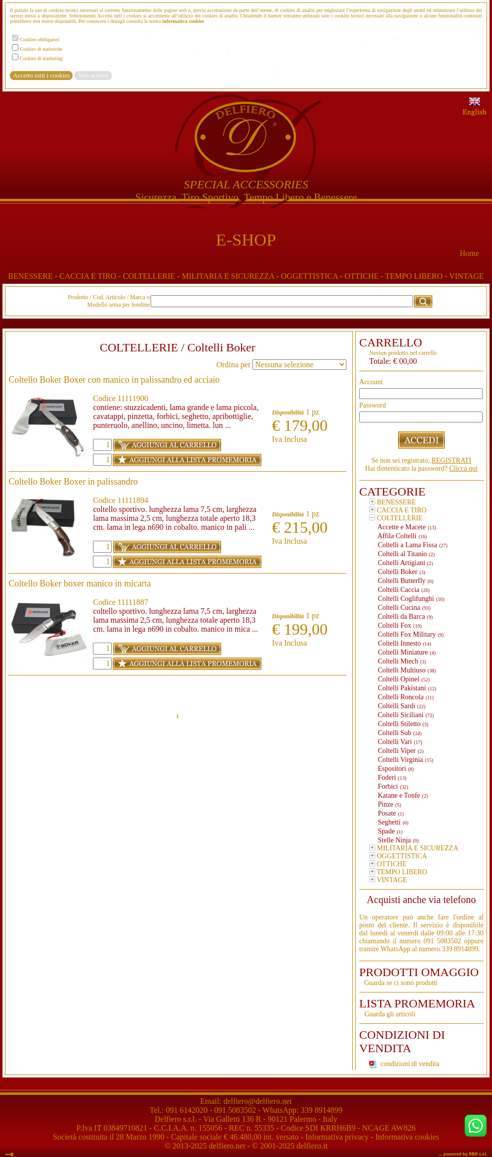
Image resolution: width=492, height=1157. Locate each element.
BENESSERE (33, 276)
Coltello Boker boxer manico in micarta (79, 583)
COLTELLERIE (152, 276)
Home (469, 253)
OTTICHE (364, 276)
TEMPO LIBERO (417, 276)
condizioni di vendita (410, 1064)
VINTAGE (466, 276)
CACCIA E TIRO (91, 276)
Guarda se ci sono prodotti (401, 983)
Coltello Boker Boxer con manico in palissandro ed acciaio (114, 380)
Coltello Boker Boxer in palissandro (73, 482)
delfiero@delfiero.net (256, 1101)
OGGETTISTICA (312, 276)
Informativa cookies (407, 1137)
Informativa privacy (337, 1137)
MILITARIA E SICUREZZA (231, 276)
